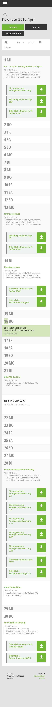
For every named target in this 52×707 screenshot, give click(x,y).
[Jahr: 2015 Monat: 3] (6, 42)
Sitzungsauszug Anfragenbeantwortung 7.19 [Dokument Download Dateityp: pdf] (20, 548)
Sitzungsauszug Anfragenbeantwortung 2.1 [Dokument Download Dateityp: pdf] (20, 493)
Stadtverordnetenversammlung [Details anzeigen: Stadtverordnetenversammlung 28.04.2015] (19, 469)
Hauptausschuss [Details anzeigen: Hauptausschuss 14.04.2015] (12, 267)
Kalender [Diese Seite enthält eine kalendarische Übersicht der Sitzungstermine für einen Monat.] (13, 27)
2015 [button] (31, 42)
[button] (41, 90)
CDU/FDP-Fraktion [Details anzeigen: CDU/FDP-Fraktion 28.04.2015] (12, 587)
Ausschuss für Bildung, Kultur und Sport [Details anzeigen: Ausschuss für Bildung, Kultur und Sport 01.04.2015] (23, 66)
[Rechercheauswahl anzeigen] (4, 14)
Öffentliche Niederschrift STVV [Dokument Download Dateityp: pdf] (21, 561)
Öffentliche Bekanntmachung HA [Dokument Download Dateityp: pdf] (19, 301)
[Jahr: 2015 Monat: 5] (40, 42)
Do (9, 124)
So (9, 147)
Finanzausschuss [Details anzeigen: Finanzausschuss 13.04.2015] (12, 214)
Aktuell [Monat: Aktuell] (8, 47)
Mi (9, 60)
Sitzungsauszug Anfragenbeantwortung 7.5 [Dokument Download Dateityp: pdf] (20, 507)
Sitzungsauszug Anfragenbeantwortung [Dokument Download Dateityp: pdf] (20, 89)
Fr (9, 132)
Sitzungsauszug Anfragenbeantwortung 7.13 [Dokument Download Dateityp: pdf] (20, 520)
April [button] (20, 42)
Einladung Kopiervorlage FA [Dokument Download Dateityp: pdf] (20, 237)
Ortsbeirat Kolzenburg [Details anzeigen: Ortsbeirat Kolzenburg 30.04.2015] (14, 622)
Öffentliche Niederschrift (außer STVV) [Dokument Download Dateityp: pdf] (21, 112)
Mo (10, 154)
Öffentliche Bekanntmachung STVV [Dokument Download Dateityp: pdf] (20, 572)
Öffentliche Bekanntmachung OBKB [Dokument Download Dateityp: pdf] (20, 657)
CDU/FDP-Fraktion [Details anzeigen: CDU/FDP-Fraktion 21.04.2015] (12, 377)
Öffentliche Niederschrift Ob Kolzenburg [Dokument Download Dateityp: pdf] (21, 645)
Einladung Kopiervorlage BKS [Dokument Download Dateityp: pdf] (20, 100)
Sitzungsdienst (39, 677)
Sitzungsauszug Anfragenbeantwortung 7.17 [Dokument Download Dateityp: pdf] (20, 534)
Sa (9, 139)
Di (8, 162)
